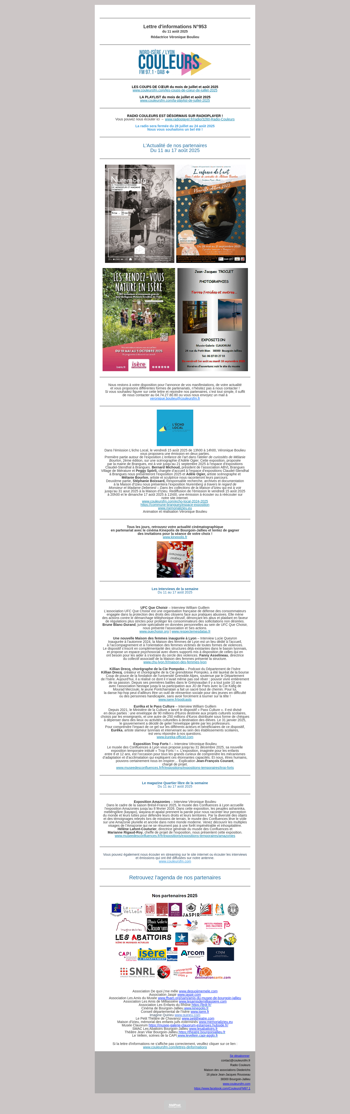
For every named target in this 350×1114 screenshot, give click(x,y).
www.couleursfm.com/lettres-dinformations (175, 1047)
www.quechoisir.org (154, 631)
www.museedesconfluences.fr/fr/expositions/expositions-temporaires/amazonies (175, 836)
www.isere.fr (200, 1012)
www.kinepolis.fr (175, 537)
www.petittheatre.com (198, 1018)
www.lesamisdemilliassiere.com (203, 1001)
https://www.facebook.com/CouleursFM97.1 (222, 1088)
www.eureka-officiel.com (175, 737)
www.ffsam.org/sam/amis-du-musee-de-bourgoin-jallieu (199, 998)
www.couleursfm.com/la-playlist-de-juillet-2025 (175, 100)
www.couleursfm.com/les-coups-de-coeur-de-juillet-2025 (175, 90)
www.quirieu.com (187, 1015)
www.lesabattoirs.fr (203, 1029)
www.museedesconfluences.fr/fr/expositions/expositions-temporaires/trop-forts (175, 768)
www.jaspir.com (189, 995)
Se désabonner (239, 1056)
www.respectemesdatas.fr (191, 631)
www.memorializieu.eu (175, 508)
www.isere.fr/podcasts (175, 699)
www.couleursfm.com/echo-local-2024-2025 (175, 501)
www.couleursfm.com (175, 861)
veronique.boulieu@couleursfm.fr (175, 398)
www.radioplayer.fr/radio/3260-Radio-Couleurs (200, 119)
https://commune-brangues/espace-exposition (174, 505)
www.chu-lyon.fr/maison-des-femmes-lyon (175, 662)
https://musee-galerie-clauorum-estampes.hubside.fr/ (188, 1025)
